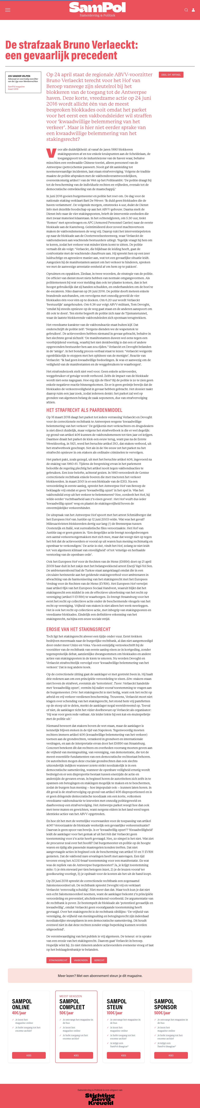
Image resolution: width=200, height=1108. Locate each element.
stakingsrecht (58, 960)
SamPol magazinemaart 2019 (16, 87)
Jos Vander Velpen (19, 76)
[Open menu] (7, 10)
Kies (28, 1055)
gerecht (99, 960)
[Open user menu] (193, 10)
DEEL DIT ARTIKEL (171, 74)
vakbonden (81, 960)
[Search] (186, 10)
